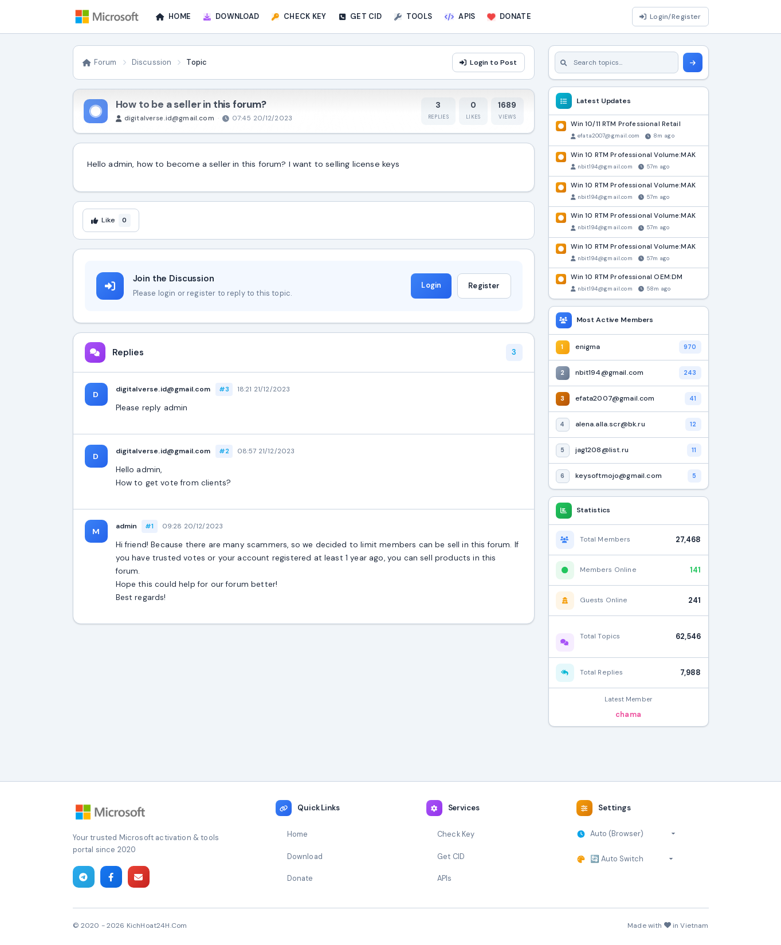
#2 (224, 451)
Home (297, 834)
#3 (224, 389)
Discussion (152, 62)
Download (305, 856)
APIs (444, 878)
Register (484, 286)
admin (127, 526)
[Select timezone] (633, 834)
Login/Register (670, 16)
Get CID (451, 856)
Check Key (455, 834)
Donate (300, 878)
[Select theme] (631, 859)
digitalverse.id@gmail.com (163, 389)
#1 (149, 526)
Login (431, 285)
